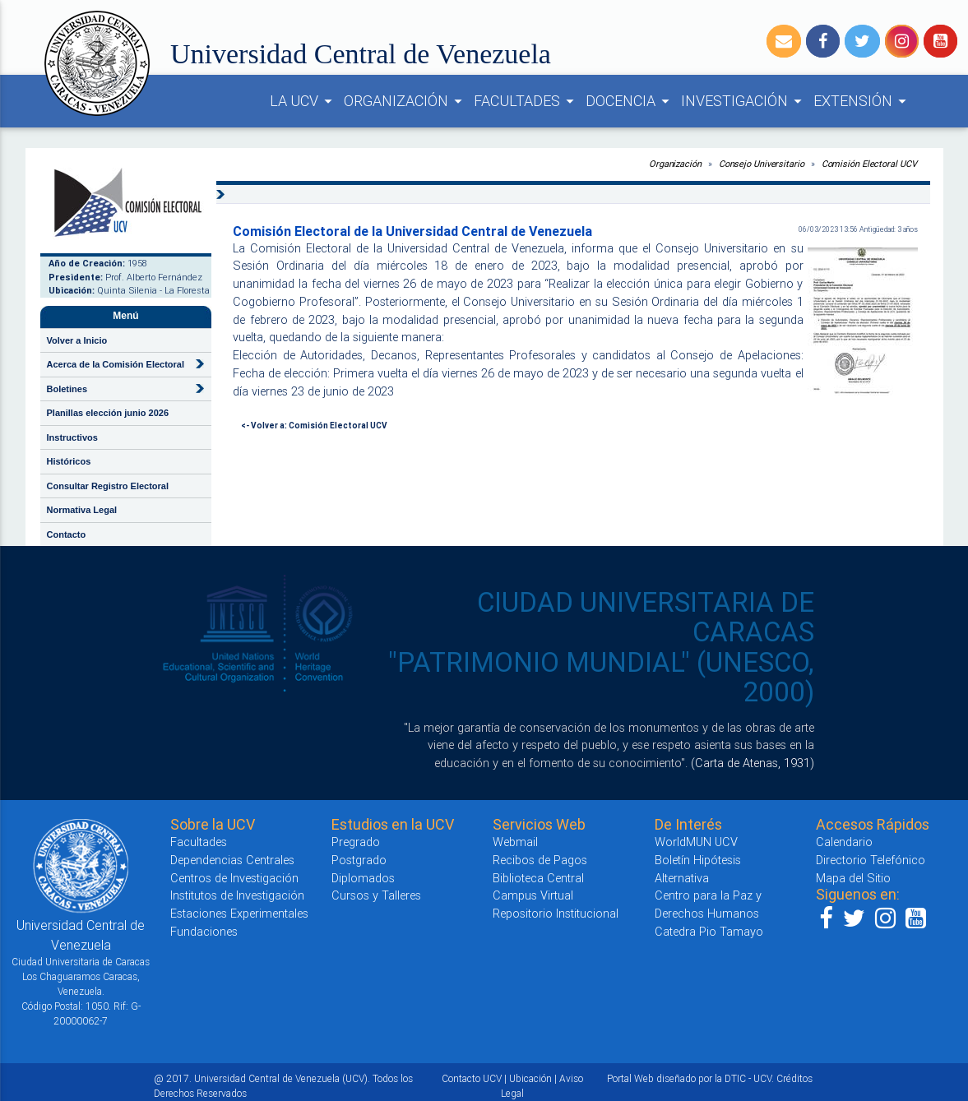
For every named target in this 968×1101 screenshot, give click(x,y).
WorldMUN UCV (696, 841)
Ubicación (530, 1078)
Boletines (67, 389)
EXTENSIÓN (862, 101)
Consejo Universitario (761, 163)
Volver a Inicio (77, 340)
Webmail (515, 841)
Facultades (198, 841)
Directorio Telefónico (870, 859)
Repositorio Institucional (555, 913)
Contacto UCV (472, 1078)
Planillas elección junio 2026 (108, 413)
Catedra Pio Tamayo (709, 931)
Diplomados (363, 878)
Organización (675, 163)
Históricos (69, 461)
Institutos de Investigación (237, 895)
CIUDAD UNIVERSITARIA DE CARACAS (645, 617)
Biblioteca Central (538, 878)
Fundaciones (204, 931)
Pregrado (355, 841)
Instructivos (72, 437)
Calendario (844, 841)
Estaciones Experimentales (239, 913)
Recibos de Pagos (540, 859)
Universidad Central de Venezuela (360, 54)
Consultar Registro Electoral (108, 486)
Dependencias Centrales (232, 859)
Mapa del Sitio (853, 878)
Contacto (66, 534)
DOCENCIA (630, 101)
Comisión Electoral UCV (869, 163)
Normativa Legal (82, 510)
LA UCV (303, 101)
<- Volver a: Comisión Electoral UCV (314, 425)
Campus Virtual (533, 895)
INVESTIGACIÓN (744, 101)
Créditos (794, 1078)
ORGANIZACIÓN (405, 101)
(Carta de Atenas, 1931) (752, 762)
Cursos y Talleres (376, 895)
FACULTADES (526, 101)
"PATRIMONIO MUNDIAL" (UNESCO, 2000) (601, 677)
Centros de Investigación (234, 878)
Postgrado (359, 859)
